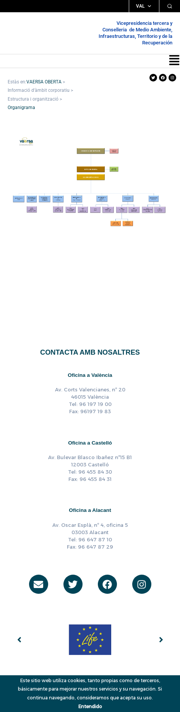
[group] (90, 639)
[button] (174, 61)
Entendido (90, 706)
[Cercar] (169, 6)
